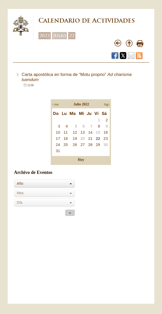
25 (66, 144)
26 (75, 144)
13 (82, 132)
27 (82, 144)
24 (58, 144)
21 (90, 138)
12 (75, 132)
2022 (44, 35)
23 (106, 138)
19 (75, 138)
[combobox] (44, 183)
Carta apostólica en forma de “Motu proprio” (77, 77)
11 (66, 132)
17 (58, 138)
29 (98, 144)
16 (106, 132)
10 (58, 132)
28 (90, 144)
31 (58, 151)
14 (90, 132)
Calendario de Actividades (86, 20)
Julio (59, 35)
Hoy (81, 160)
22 (71, 35)
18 (66, 138)
